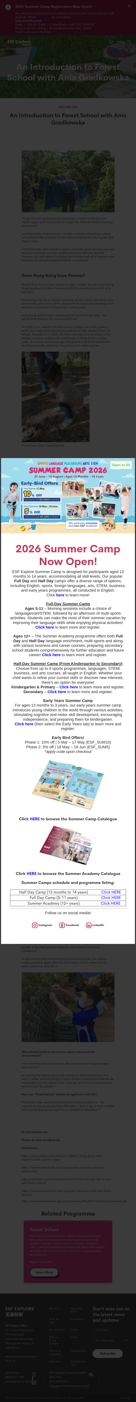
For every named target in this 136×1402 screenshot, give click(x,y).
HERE (35, 819)
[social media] (42, 925)
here (60, 595)
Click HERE (110, 903)
